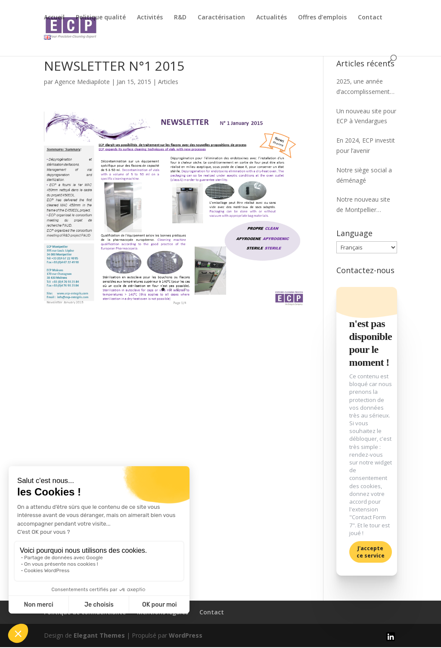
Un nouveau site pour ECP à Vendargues (366, 116)
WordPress (185, 636)
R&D (180, 17)
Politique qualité (101, 17)
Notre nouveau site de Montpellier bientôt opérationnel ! (366, 205)
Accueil (54, 17)
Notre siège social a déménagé (364, 175)
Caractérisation (221, 17)
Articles (168, 82)
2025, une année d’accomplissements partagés (364, 87)
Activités (150, 17)
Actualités (271, 17)
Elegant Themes (99, 636)
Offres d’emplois (322, 17)
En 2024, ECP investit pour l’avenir (365, 145)
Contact (370, 17)
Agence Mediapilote (82, 82)
